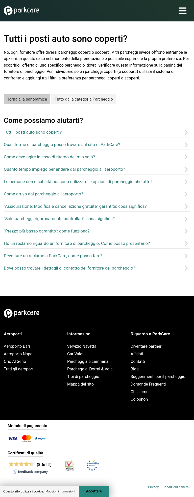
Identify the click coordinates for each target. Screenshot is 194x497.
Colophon (139, 399)
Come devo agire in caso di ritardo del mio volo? (49, 156)
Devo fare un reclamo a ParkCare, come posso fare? (53, 255)
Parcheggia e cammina (87, 361)
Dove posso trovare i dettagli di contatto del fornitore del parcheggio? (69, 268)
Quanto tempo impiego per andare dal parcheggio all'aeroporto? (64, 169)
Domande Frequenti (148, 384)
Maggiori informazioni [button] (60, 491)
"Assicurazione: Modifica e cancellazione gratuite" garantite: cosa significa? (75, 206)
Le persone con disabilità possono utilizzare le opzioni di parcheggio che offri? (78, 181)
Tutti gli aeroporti (19, 369)
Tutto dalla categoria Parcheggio (84, 99)
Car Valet (75, 354)
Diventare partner (146, 346)
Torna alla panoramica (27, 99)
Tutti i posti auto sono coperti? (33, 132)
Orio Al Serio (15, 361)
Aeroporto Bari (17, 346)
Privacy (153, 487)
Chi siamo (140, 391)
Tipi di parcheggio (83, 376)
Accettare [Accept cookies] (94, 491)
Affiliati (137, 354)
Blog (135, 369)
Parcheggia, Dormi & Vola (90, 369)
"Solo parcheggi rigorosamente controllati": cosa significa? (59, 218)
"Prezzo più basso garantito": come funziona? (47, 230)
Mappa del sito (80, 384)
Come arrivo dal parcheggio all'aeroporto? (43, 193)
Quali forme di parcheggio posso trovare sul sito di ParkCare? (62, 144)
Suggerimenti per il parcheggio (158, 376)
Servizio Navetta (81, 346)
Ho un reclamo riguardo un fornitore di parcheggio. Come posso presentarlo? (77, 243)
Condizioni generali (176, 487)
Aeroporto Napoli (19, 354)
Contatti (138, 361)
